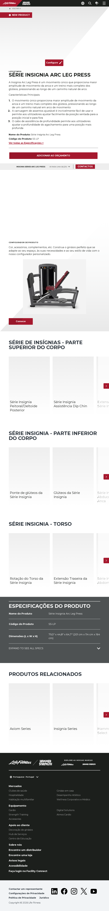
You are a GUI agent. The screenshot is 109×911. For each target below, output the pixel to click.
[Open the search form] (90, 3)
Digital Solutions (65, 810)
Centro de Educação (20, 838)
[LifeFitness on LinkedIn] (54, 894)
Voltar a (15, 9)
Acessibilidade (18, 865)
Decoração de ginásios (21, 830)
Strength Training (18, 814)
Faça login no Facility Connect (28, 871)
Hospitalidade (16, 795)
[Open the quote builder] (97, 3)
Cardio (12, 810)
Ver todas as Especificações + (26, 143)
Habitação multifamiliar (21, 799)
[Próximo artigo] (106, 386)
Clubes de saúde (18, 790)
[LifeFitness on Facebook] (64, 894)
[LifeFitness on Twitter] (84, 894)
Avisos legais (17, 860)
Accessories (15, 819)
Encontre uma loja (20, 855)
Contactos (85, 166)
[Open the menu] (104, 3)
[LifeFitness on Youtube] (93, 894)
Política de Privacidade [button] (22, 897)
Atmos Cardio (64, 814)
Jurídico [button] (44, 897)
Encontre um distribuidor (25, 850)
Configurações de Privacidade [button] (26, 893)
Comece (21, 321)
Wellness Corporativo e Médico (73, 799)
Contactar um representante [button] (25, 889)
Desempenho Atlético (69, 795)
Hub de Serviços (18, 834)
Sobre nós (15, 844)
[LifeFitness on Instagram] (74, 894)
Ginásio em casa (65, 790)
